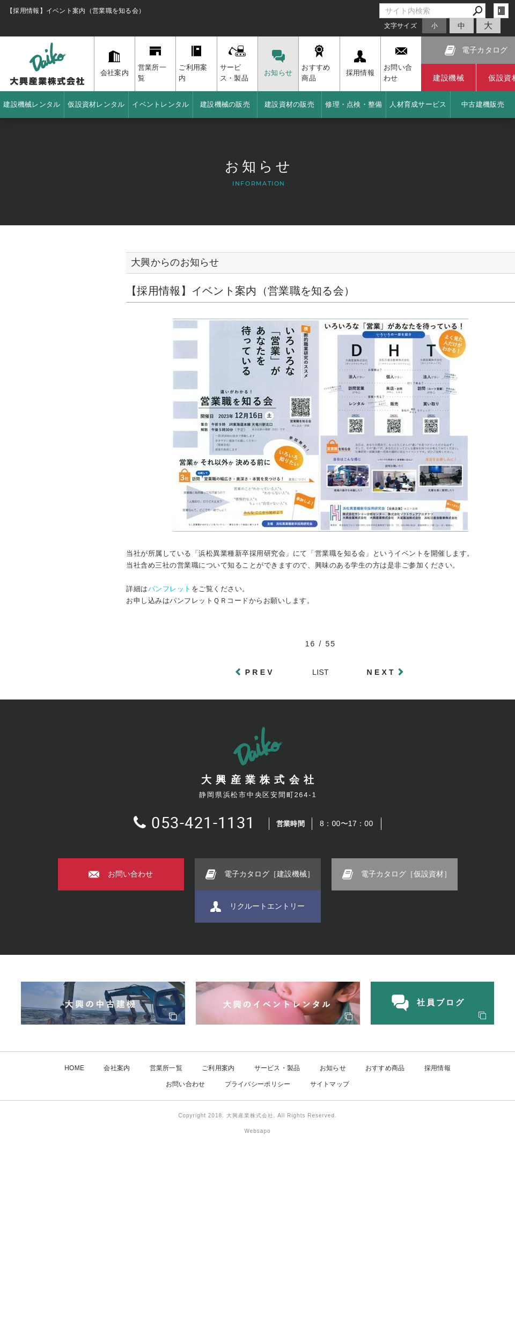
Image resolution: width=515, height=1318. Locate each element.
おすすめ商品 (385, 1068)
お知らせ (333, 1068)
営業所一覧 (166, 1068)
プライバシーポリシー (258, 1084)
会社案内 (117, 1068)
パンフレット (170, 589)
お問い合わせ (185, 1084)
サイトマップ (330, 1084)
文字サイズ (400, 25)
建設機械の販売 (225, 104)
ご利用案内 (218, 1068)
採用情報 (437, 1068)
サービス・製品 (277, 1068)
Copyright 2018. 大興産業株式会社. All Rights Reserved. (257, 1115)
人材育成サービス (417, 104)
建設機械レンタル (31, 104)
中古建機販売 (482, 104)
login (501, 10)
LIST (320, 672)
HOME (74, 1068)
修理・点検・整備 (353, 104)
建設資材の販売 (289, 104)
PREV (260, 672)
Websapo (257, 1131)
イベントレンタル (160, 104)
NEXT (381, 672)
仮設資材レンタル (96, 104)
